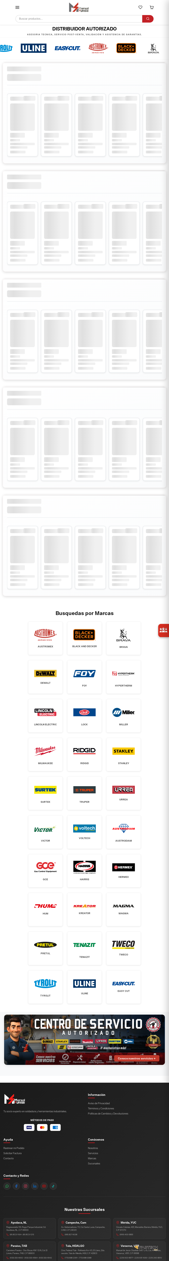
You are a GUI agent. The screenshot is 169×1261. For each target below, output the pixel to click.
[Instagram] (25, 1195)
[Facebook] (16, 1195)
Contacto (8, 1167)
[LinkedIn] (34, 1195)
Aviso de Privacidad (99, 1112)
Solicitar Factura (12, 1162)
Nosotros (93, 1157)
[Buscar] (148, 19)
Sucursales (94, 1172)
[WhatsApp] (7, 1195)
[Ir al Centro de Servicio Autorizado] (84, 1049)
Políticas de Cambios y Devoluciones (108, 1122)
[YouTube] (44, 1195)
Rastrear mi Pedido (13, 1157)
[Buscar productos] (78, 19)
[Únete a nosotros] (163, 630)
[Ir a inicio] (79, 7)
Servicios (93, 1162)
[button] (17, 7)
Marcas (92, 1167)
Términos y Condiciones (101, 1117)
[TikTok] (53, 1195)
